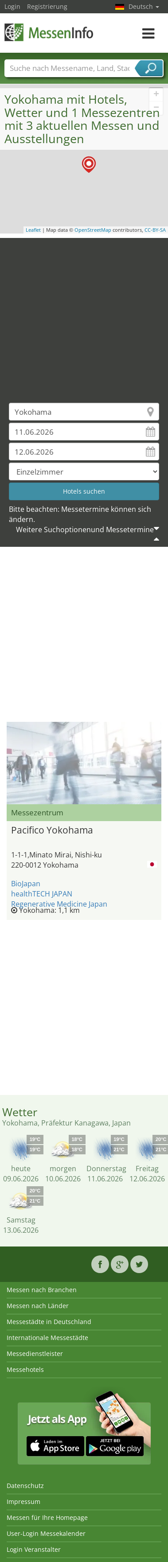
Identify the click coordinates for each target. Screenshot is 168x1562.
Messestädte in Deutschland (49, 1321)
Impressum (23, 1501)
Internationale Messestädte (47, 1337)
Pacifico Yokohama (52, 830)
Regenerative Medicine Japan (59, 904)
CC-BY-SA (155, 229)
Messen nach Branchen (42, 1289)
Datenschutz (25, 1485)
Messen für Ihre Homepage (47, 1517)
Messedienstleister (35, 1353)
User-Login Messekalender (46, 1533)
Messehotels (25, 1369)
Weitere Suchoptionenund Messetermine (85, 529)
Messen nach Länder (38, 1305)
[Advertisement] (83, 314)
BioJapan (25, 883)
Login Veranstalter (34, 1549)
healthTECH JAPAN (41, 894)
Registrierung (47, 6)
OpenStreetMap (92, 229)
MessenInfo (48, 32)
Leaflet (33, 229)
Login (12, 6)
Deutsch (144, 6)
